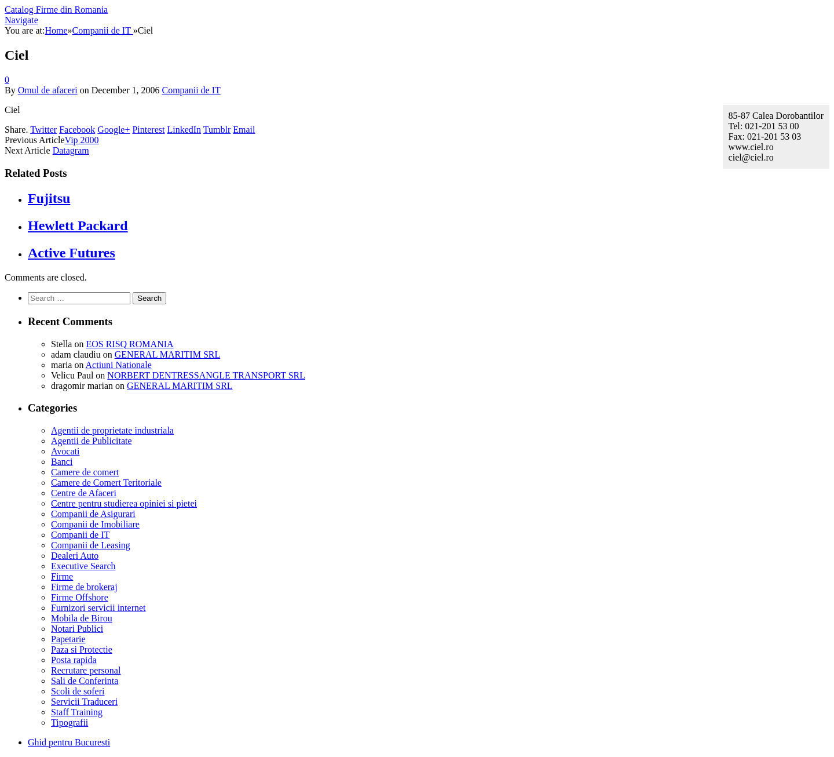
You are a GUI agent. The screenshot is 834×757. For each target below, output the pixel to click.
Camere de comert (85, 472)
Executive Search (83, 566)
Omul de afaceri (48, 90)
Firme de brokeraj (84, 587)
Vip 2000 (82, 140)
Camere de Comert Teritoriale (106, 482)
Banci (61, 462)
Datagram (71, 150)
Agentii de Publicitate (91, 441)
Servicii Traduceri (84, 702)
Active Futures (71, 252)
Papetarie (68, 639)
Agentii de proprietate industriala (112, 430)
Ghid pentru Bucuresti (69, 742)
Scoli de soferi (77, 691)
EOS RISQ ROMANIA (129, 344)
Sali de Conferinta (84, 681)
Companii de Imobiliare (95, 524)
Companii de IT (191, 90)
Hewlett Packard (78, 225)
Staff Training (77, 712)
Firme (62, 576)
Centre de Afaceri (83, 493)
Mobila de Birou (81, 618)
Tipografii (69, 722)
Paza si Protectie (81, 649)
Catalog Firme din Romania (56, 9)
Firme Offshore (79, 597)
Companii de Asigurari (93, 514)
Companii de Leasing (90, 545)
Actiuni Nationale (119, 365)
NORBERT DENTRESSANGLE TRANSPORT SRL (206, 375)
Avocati (65, 451)
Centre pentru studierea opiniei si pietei (124, 503)
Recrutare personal (85, 670)
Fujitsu (49, 198)
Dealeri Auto (74, 556)
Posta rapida (74, 660)
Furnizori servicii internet (98, 608)
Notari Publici (77, 629)
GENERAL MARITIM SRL (168, 354)
